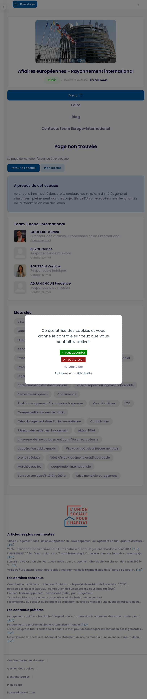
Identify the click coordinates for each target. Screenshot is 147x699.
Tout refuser (73, 359)
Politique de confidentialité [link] (73, 373)
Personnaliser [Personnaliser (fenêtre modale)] (73, 367)
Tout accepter (73, 352)
